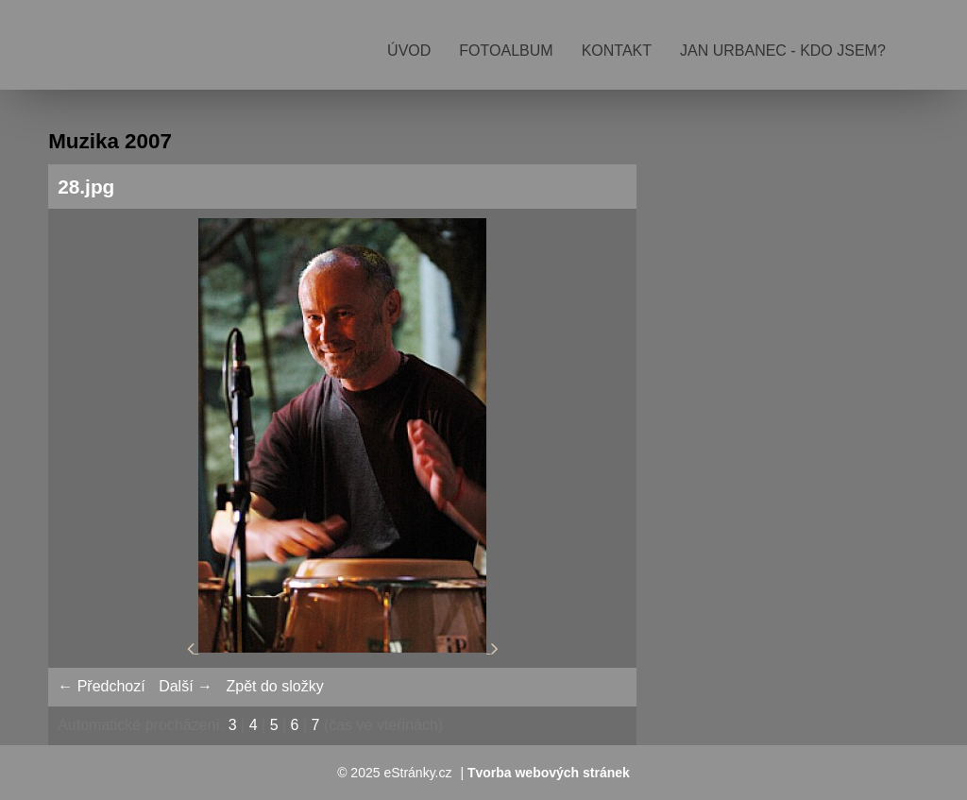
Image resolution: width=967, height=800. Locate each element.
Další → (185, 686)
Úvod (409, 51)
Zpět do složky (274, 686)
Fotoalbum (505, 51)
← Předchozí (101, 686)
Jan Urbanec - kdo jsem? (783, 51)
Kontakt (617, 51)
